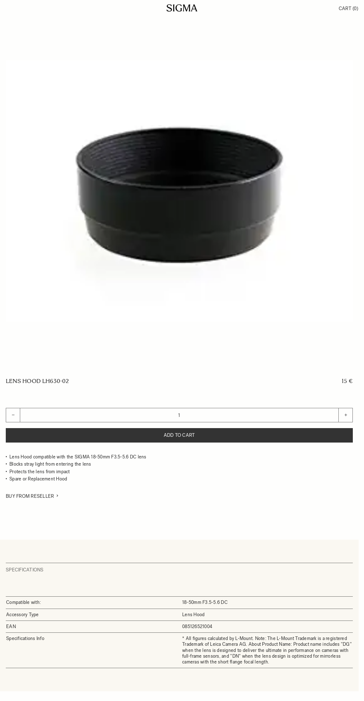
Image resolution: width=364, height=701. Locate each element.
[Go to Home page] (182, 8)
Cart (348, 8)
